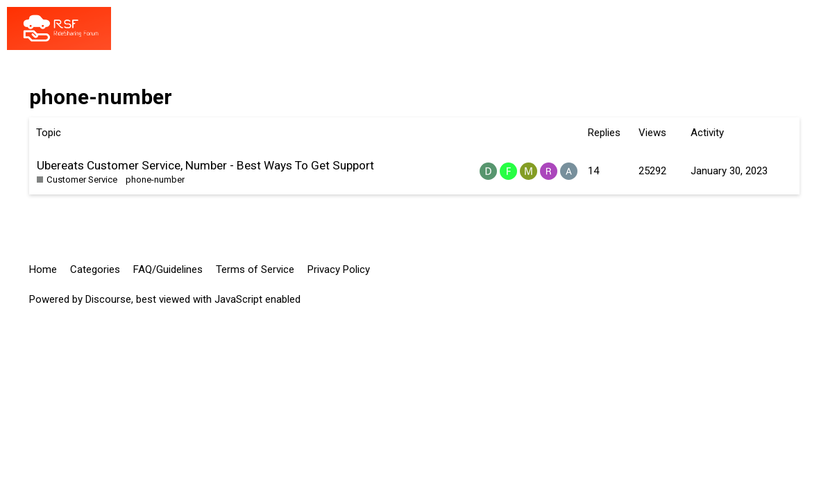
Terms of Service (255, 269)
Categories (95, 269)
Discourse (108, 299)
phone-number (155, 179)
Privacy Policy (338, 269)
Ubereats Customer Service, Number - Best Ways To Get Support (205, 165)
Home (43, 269)
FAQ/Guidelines (168, 269)
